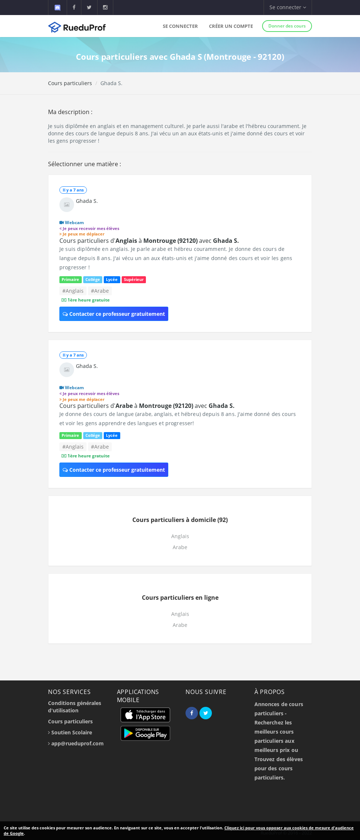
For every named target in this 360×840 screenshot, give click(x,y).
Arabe (180, 547)
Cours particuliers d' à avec (149, 241)
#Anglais (73, 290)
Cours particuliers (70, 83)
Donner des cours (287, 26)
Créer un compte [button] (231, 26)
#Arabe (100, 290)
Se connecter (180, 26)
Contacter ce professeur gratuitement (114, 313)
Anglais (180, 536)
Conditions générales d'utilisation (74, 707)
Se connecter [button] (287, 7)
